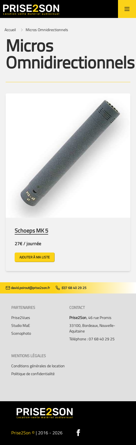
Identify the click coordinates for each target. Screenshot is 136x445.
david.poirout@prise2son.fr (28, 288)
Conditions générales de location (38, 366)
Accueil (10, 30)
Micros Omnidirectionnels (47, 30)
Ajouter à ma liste (34, 257)
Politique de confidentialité (33, 374)
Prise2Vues (20, 317)
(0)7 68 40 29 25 (70, 288)
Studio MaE (20, 325)
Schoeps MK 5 (31, 231)
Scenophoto (21, 333)
